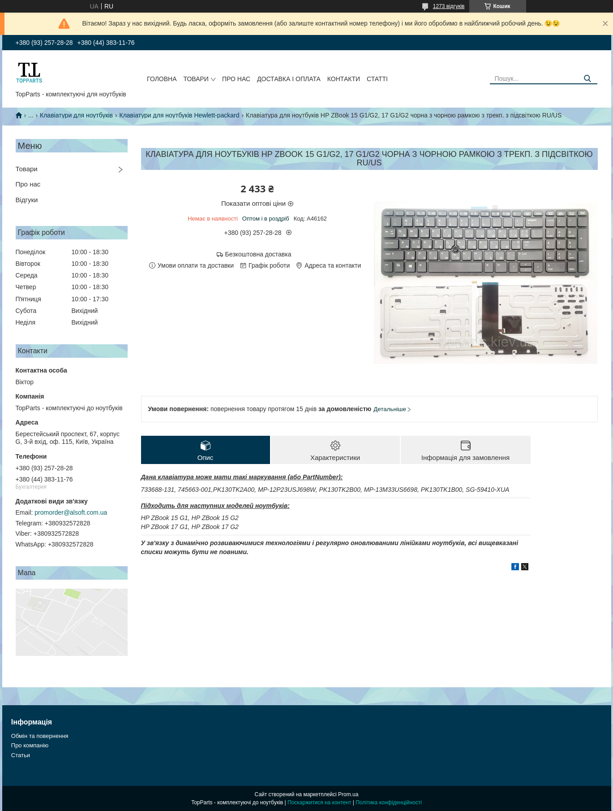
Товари (196, 78)
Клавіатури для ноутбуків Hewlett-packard (180, 115)
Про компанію (30, 745)
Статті (377, 78)
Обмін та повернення (40, 736)
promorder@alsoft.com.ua (70, 512)
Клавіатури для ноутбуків (76, 115)
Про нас (236, 78)
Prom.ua (348, 794)
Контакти (343, 78)
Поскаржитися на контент (319, 802)
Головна (161, 78)
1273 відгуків (449, 6)
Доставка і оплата (289, 78)
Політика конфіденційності (389, 802)
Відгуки (27, 200)
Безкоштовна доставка (258, 254)
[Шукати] (587, 78)
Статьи (20, 755)
